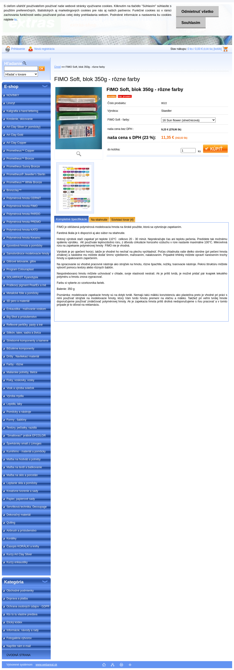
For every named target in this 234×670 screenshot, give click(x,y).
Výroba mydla (15, 396)
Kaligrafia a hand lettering (22, 111)
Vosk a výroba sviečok (20, 388)
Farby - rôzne (15, 364)
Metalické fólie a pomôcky (22, 293)
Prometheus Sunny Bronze (23, 166)
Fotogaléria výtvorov (19, 638)
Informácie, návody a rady (23, 630)
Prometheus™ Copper (20, 150)
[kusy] (188, 150)
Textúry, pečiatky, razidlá (22, 427)
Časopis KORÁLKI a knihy (23, 546)
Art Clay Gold (15, 134)
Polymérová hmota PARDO (23, 214)
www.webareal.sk (46, 664)
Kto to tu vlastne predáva (22, 614)
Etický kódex (14, 622)
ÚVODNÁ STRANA (18, 655)
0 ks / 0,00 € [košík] (204, 49)
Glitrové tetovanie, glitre (21, 261)
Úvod (57, 66)
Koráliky (12, 538)
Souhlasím (190, 23)
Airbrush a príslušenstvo (22, 530)
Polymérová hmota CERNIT (24, 198)
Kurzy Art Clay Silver (19, 554)
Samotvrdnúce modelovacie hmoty (28, 253)
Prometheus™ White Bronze (24, 182)
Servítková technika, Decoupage (27, 506)
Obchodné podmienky (20, 590)
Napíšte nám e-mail (19, 646)
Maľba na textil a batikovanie (24, 467)
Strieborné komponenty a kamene (27, 340)
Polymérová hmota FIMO (22, 206)
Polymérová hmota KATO (22, 229)
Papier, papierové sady (21, 499)
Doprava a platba (17, 598)
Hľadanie (13, 63)
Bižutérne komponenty (20, 348)
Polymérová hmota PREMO (24, 221)
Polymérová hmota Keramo (23, 237)
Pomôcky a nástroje (19, 411)
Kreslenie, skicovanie (20, 119)
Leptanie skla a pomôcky (22, 483)
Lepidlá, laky (14, 404)
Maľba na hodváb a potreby (23, 459)
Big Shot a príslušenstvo (22, 316)
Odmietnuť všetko (197, 12)
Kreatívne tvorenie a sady (22, 491)
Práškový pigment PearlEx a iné (26, 285)
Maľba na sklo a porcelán (22, 475)
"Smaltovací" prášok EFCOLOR (26, 435)
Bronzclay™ (14, 190)
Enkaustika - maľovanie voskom (26, 309)
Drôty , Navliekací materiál (23, 356)
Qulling (11, 522)
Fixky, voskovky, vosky (20, 380)
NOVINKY (13, 95)
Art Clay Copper (16, 142)
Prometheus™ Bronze (20, 158)
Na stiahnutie (99, 219)
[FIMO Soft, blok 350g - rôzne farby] (78, 123)
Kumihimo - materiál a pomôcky (26, 451)
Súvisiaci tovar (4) (122, 219)
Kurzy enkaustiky (17, 562)
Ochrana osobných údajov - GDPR (28, 606)
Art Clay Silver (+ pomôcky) (23, 127)
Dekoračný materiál (18, 514)
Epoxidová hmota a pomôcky (24, 245)
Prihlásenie (18, 49)
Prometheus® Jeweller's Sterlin (26, 174)
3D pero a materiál (18, 301)
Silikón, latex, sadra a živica (24, 332)
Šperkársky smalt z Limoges (24, 443)
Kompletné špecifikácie (71, 219)
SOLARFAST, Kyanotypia (22, 277)
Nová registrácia (44, 49)
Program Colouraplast (20, 269)
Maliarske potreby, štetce (22, 372)
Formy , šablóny (16, 419)
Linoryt (11, 103)
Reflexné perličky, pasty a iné (25, 324)
